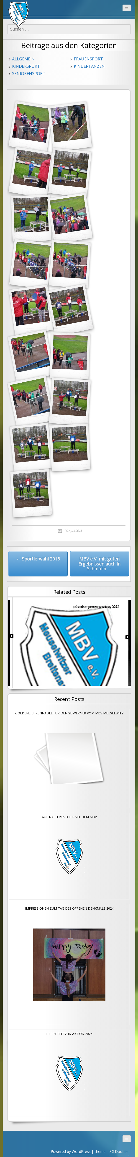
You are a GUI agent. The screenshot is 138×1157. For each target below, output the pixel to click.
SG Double (119, 1151)
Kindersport (26, 66)
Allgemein (23, 59)
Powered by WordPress (71, 1151)
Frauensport (88, 59)
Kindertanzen (89, 66)
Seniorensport (28, 73)
